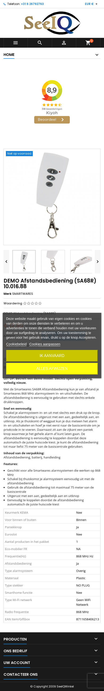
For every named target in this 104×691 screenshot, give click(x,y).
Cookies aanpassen (44, 344)
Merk (8, 294)
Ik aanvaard (52, 356)
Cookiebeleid (16, 344)
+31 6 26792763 (32, 4)
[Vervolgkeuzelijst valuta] (92, 4)
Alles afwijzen (52, 369)
